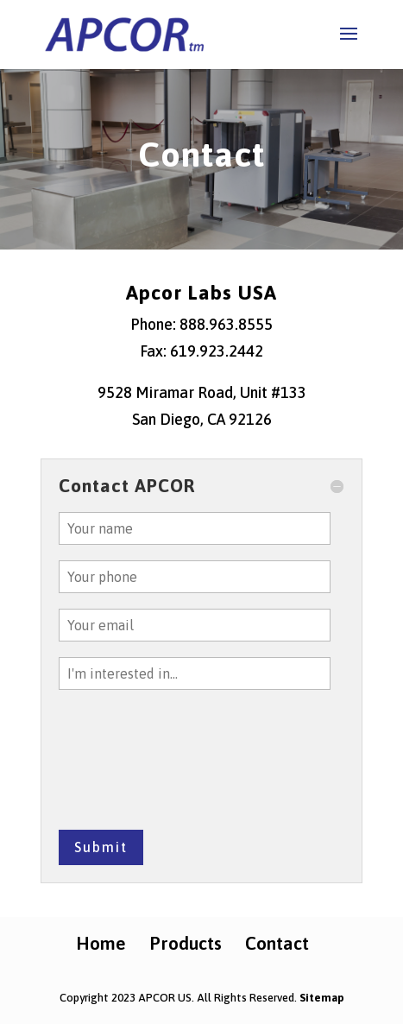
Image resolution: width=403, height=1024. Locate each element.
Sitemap (321, 997)
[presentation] (129, 767)
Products (185, 942)
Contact (277, 942)
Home (101, 942)
